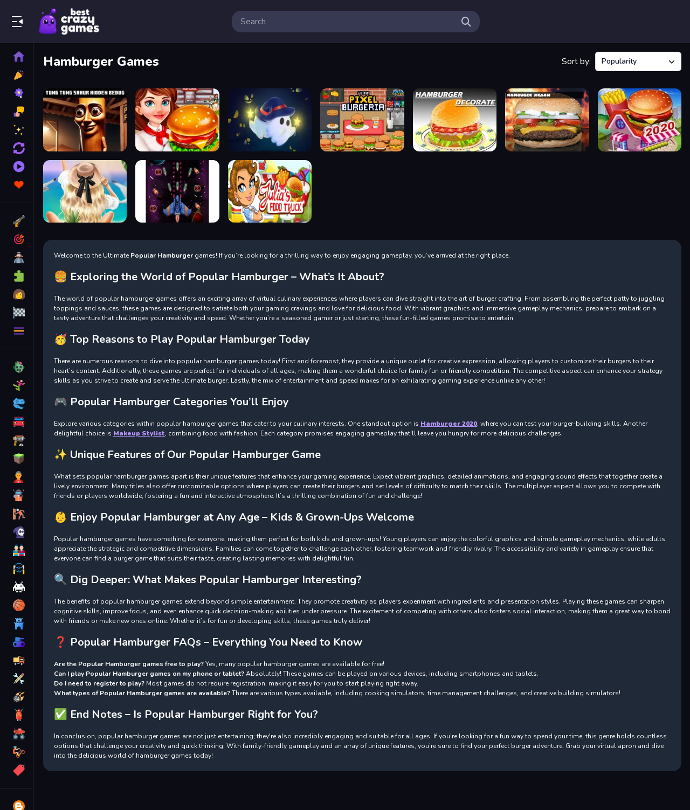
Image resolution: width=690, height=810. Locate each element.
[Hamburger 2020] (639, 119)
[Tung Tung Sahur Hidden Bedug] (85, 119)
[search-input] (347, 21)
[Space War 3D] (177, 191)
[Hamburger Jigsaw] (547, 119)
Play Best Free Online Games (69, 21)
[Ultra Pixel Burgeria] (362, 119)
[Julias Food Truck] (270, 191)
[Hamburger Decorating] (454, 119)
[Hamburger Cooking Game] (177, 119)
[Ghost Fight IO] (270, 119)
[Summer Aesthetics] (85, 191)
